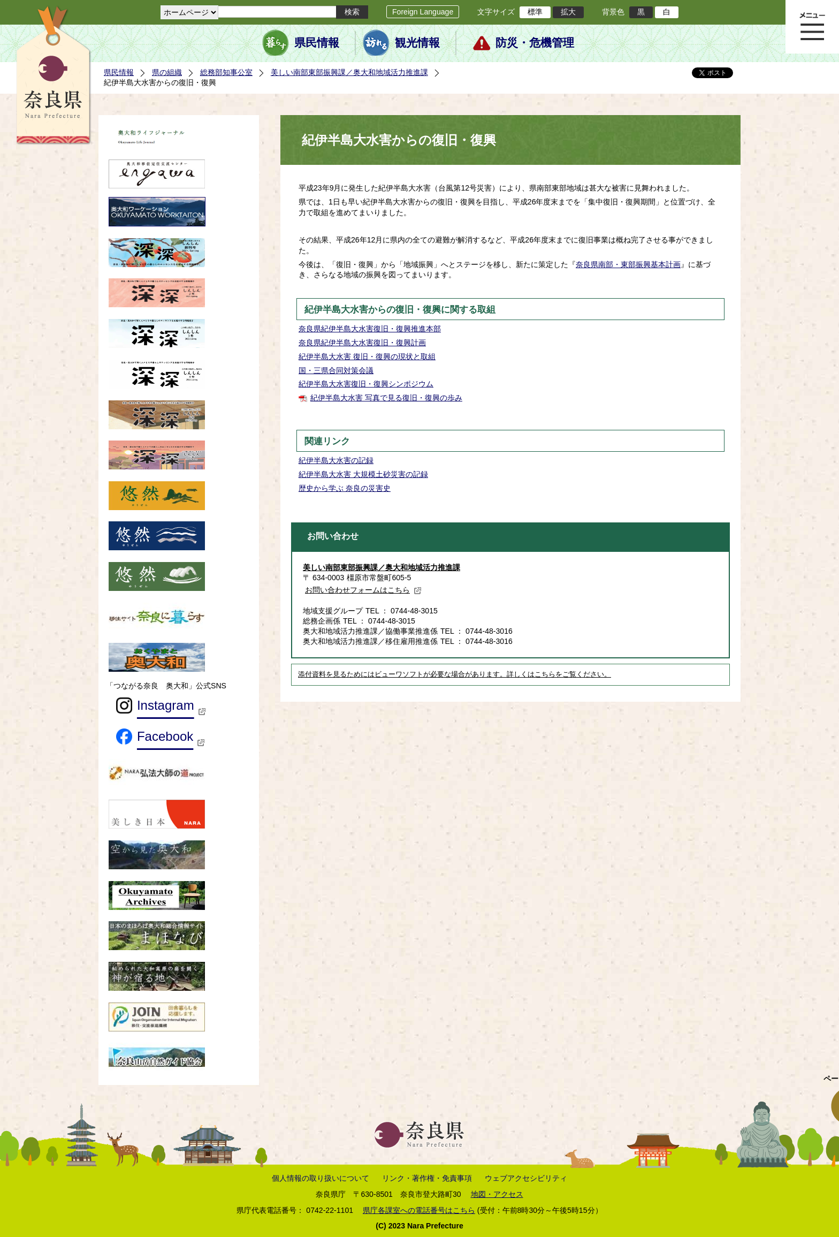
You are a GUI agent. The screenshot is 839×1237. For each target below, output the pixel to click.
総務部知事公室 (226, 72)
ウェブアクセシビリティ (526, 1178)
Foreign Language (422, 11)
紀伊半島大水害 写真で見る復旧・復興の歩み (386, 397)
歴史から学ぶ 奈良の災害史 (345, 488)
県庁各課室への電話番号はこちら (419, 1210)
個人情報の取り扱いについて (320, 1178)
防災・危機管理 (534, 42)
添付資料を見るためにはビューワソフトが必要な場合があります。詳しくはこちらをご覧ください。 (454, 674)
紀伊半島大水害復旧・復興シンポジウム (366, 384)
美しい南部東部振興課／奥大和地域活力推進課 (349, 72)
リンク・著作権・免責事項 (427, 1178)
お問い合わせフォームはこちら (363, 590)
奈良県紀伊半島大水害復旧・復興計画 (362, 342)
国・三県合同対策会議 (336, 370)
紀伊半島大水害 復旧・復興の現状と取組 (367, 356)
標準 (535, 11)
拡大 (568, 11)
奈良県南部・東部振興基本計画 (628, 264)
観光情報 (417, 42)
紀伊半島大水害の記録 (336, 460)
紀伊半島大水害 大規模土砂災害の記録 (363, 474)
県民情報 (316, 42)
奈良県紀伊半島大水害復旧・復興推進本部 (370, 328)
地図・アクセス (497, 1194)
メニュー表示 (812, 27)
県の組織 (167, 72)
